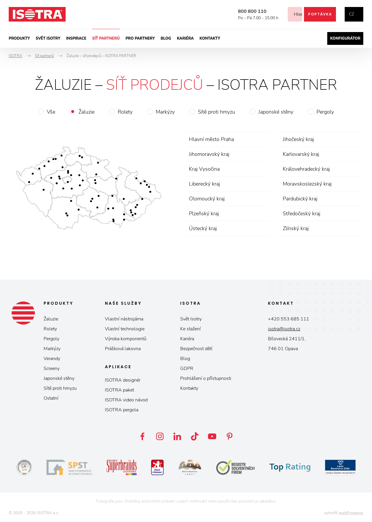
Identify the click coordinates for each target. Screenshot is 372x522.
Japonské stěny (275, 111)
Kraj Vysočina (204, 168)
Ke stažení (190, 329)
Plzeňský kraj (204, 213)
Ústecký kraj (203, 228)
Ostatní (51, 398)
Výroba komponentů (125, 339)
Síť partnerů (106, 38)
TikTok (195, 436)
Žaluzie (86, 111)
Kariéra (185, 38)
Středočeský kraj (301, 213)
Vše (51, 111)
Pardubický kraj (300, 198)
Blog (166, 38)
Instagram (160, 436)
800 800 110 (245, 11)
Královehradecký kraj (306, 168)
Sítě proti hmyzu (216, 111)
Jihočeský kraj (298, 139)
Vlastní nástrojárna (124, 319)
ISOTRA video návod (126, 400)
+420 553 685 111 (288, 319)
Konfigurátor (345, 38)
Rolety (125, 111)
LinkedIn (177, 436)
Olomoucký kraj (207, 198)
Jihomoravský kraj (209, 154)
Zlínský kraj (296, 228)
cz (351, 14)
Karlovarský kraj (301, 154)
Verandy (52, 358)
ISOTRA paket (119, 390)
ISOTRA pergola (121, 410)
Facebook (142, 436)
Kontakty (210, 38)
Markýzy (165, 111)
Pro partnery (140, 38)
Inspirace (76, 38)
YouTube (212, 436)
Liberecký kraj (204, 183)
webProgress (351, 513)
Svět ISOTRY (48, 38)
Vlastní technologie (124, 329)
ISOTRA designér (122, 380)
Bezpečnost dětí (196, 348)
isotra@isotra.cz (284, 329)
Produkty (19, 38)
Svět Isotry (191, 319)
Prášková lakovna (123, 348)
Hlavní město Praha (211, 139)
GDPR (186, 368)
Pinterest (229, 436)
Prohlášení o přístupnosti (205, 378)
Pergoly (325, 111)
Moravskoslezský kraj (307, 183)
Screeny (52, 368)
